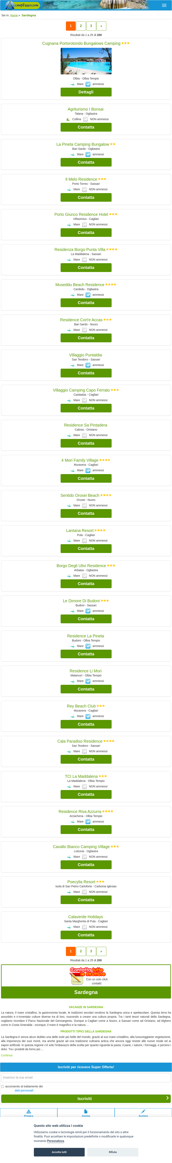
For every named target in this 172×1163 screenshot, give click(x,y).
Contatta (86, 127)
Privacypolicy (28, 1115)
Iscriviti (123, 1098)
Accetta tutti (59, 1152)
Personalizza (55, 1141)
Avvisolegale (86, 1115)
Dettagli (86, 92)
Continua (6, 1055)
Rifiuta (113, 1152)
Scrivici (143, 1115)
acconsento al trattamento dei (22, 1088)
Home (14, 15)
